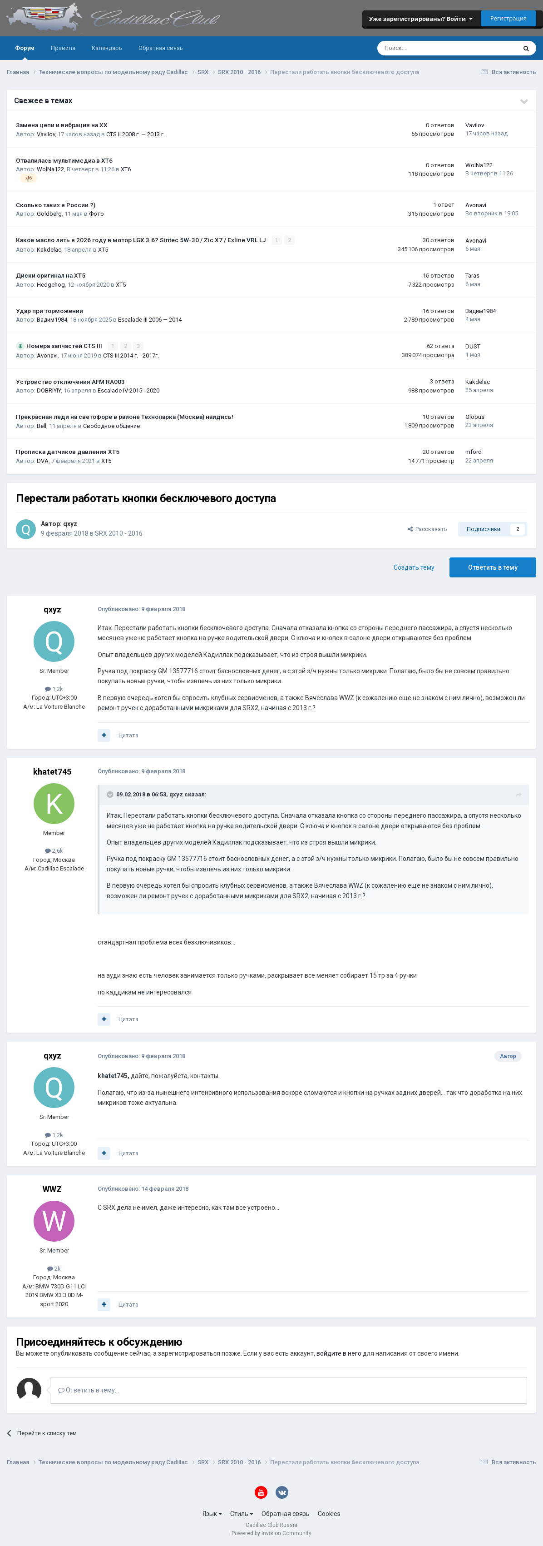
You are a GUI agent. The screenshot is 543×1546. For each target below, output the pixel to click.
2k (54, 1268)
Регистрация (508, 18)
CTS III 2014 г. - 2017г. (131, 355)
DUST (472, 346)
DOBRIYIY (49, 390)
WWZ (52, 1188)
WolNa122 (50, 169)
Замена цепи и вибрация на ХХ (62, 125)
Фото (96, 213)
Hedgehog (51, 284)
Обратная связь (160, 48)
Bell (41, 425)
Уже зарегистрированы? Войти (421, 19)
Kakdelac (49, 249)
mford (473, 451)
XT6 (126, 169)
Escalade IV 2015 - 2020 (128, 390)
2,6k (54, 850)
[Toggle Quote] (111, 793)
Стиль (241, 1513)
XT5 (103, 249)
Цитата (128, 734)
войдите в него (338, 1353)
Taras (472, 275)
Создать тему (414, 567)
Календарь (107, 48)
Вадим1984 (52, 319)
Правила (63, 48)
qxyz (70, 523)
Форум (25, 52)
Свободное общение (111, 425)
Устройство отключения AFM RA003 (70, 381)
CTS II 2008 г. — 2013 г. (135, 134)
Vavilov (46, 134)
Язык (212, 1513)
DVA (43, 460)
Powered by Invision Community (271, 1533)
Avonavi (475, 205)
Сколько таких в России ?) (55, 205)
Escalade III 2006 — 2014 (150, 319)
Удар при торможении (49, 310)
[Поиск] (422, 48)
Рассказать (427, 528)
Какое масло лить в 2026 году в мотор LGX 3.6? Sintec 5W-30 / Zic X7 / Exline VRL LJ (141, 240)
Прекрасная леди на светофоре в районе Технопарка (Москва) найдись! (124, 416)
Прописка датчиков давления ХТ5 (67, 451)
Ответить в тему (493, 567)
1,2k (54, 688)
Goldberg (49, 213)
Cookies (329, 1513)
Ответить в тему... (88, 1389)
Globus (474, 416)
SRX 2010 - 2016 (119, 533)
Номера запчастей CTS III (65, 345)
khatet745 (52, 770)
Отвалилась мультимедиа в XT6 (64, 160)
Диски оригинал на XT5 (50, 275)
